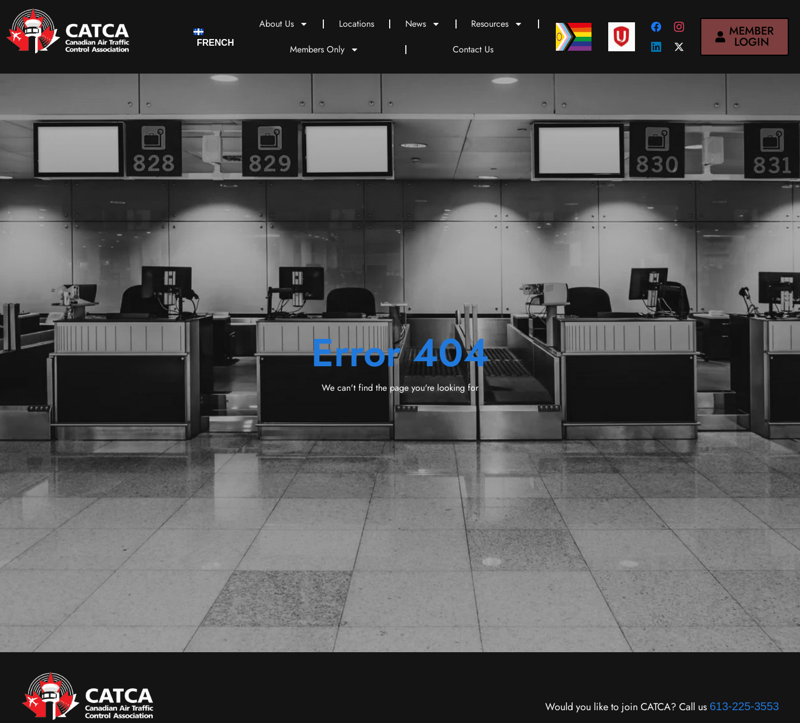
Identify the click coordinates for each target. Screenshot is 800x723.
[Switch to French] (214, 37)
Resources (497, 24)
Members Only (324, 50)
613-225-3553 (744, 706)
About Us (283, 24)
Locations (356, 23)
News (422, 24)
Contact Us (473, 49)
